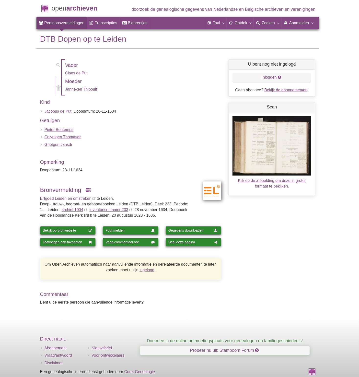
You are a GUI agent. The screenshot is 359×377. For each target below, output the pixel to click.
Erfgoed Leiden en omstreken (66, 198)
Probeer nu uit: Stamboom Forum (224, 350)
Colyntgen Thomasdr (63, 137)
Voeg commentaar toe (130, 242)
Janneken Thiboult (81, 89)
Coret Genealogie (139, 372)
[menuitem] (61, 23)
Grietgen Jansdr (58, 144)
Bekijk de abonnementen (285, 90)
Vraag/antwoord (58, 355)
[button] (216, 23)
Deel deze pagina (193, 242)
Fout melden (130, 230)
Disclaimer (54, 363)
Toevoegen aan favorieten (67, 242)
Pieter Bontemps (59, 130)
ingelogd (146, 270)
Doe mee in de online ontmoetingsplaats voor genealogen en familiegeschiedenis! (225, 340)
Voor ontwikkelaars (108, 355)
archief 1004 (72, 210)
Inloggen (271, 77)
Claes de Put (76, 73)
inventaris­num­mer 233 (109, 210)
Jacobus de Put (58, 111)
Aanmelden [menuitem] (298, 22)
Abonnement (56, 348)
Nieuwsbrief (102, 348)
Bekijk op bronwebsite (67, 230)
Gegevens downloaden (193, 230)
